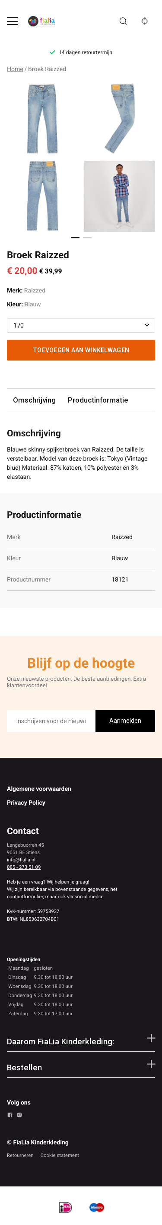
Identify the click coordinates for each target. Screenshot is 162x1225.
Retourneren (20, 1155)
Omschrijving (34, 400)
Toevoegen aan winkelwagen (81, 350)
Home (15, 69)
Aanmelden (125, 720)
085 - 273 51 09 (24, 867)
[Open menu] (12, 21)
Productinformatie (98, 400)
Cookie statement (60, 1155)
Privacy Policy (26, 802)
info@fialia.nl (21, 860)
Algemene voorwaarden (39, 789)
